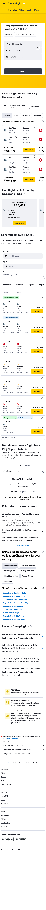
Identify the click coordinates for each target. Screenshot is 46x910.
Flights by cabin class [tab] (26, 571)
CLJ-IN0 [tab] (14, 492)
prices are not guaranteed (10, 738)
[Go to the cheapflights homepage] (16, 3)
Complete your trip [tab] (28, 565)
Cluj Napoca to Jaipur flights (13, 609)
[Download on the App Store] (21, 839)
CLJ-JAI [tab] (27, 465)
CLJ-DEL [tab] (19, 465)
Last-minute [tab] (26, 115)
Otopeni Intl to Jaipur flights (13, 606)
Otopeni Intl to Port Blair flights (14, 619)
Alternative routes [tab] (10, 565)
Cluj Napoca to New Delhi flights (15, 600)
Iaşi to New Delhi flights (11, 613)
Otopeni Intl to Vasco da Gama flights (16, 603)
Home (10, 763)
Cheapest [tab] (7, 115)
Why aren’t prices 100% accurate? (24, 753)
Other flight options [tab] (11, 576)
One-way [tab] (37, 115)
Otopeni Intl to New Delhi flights (14, 593)
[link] (19, 223)
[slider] (43, 277)
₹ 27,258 (19, 29)
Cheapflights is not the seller (24, 745)
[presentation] (26, 29)
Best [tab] (16, 115)
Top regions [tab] (8, 581)
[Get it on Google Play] (7, 839)
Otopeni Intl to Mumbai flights (14, 596)
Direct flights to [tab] (9, 571)
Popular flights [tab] (27, 576)
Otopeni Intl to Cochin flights (13, 616)
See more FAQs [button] (23, 545)
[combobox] (8, 34)
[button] (3, 3)
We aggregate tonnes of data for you (24, 749)
